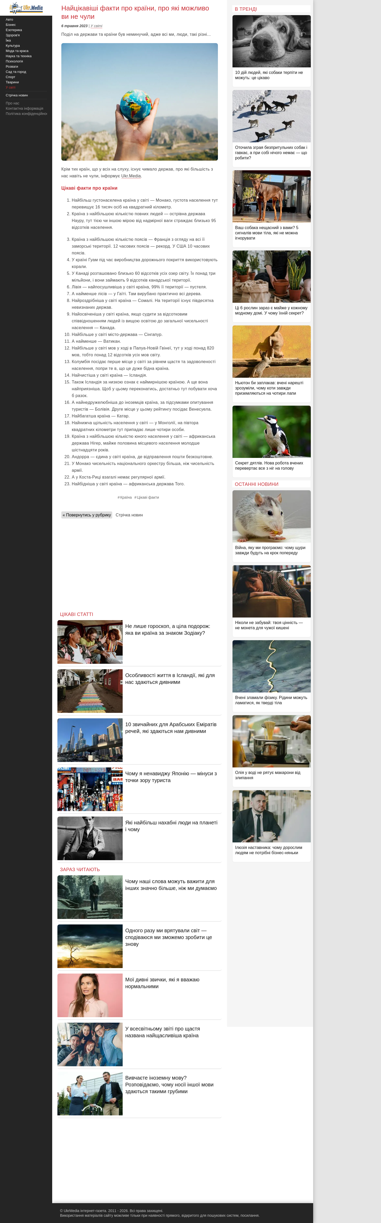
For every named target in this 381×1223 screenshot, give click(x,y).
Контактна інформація (24, 108)
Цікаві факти (148, 497)
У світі (96, 26)
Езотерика (14, 30)
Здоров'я (13, 35)
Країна (126, 497)
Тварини (12, 82)
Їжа (8, 40)
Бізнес (11, 25)
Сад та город (16, 72)
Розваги (12, 66)
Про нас (12, 103)
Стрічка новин (129, 515)
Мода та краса (17, 51)
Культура (13, 46)
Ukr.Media (131, 176)
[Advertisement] (139, 563)
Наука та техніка (19, 56)
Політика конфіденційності (28, 114)
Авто (9, 19)
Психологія (14, 61)
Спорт (10, 77)
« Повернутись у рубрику (87, 515)
